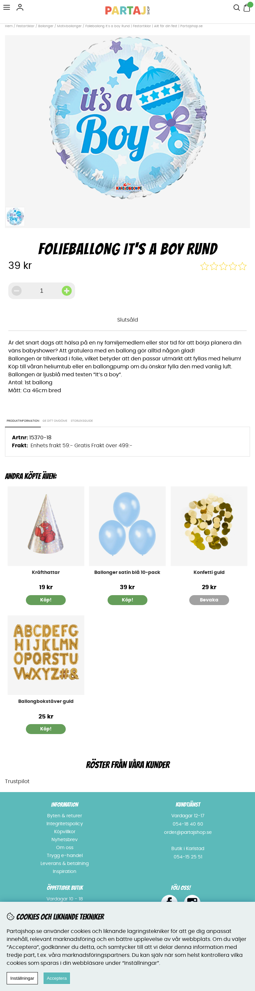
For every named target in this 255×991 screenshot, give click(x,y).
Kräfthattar (46, 572)
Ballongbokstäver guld (46, 701)
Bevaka (209, 600)
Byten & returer (64, 816)
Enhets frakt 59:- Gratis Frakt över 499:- (81, 445)
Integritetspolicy (64, 824)
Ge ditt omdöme (54, 420)
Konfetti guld (209, 572)
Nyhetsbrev (64, 839)
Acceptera (57, 978)
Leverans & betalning (65, 863)
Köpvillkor (64, 832)
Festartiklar (25, 26)
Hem (9, 26)
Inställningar (22, 978)
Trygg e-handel (65, 855)
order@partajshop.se (188, 832)
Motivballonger (69, 26)
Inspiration (64, 871)
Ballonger (45, 26)
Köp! (45, 729)
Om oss (64, 847)
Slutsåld (127, 320)
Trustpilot (17, 781)
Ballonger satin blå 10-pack (127, 572)
